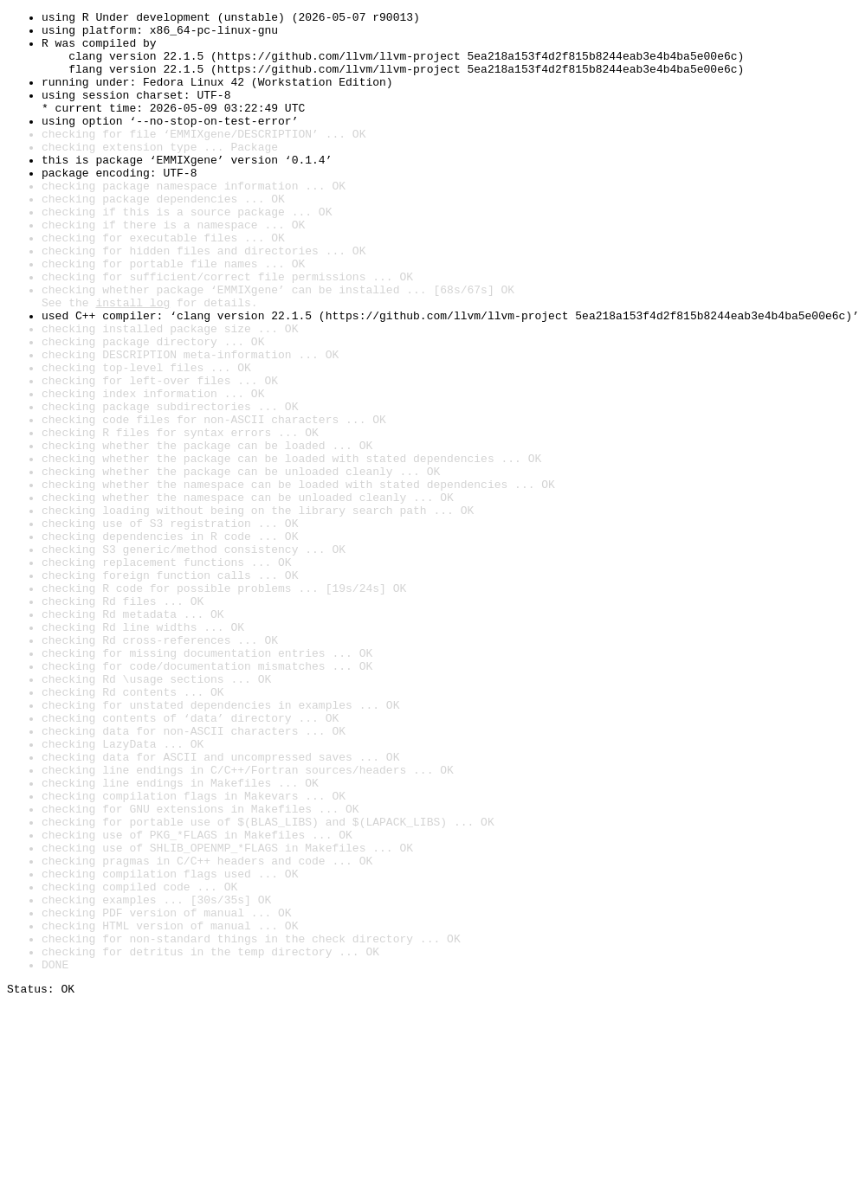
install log (132, 362)
